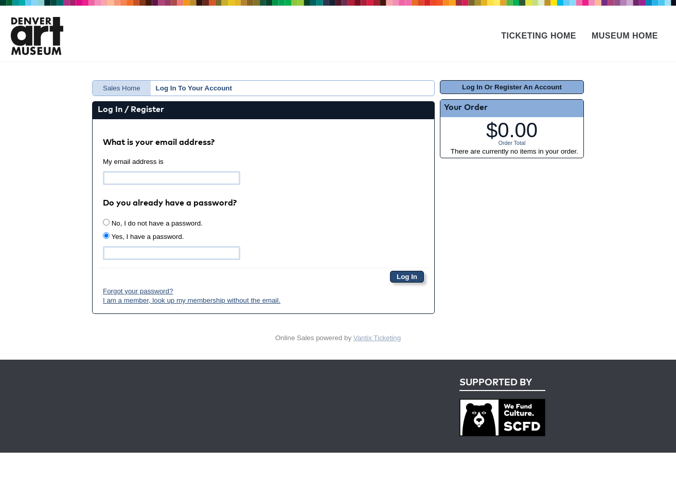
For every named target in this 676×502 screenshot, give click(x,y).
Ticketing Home (538, 35)
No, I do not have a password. (153, 223)
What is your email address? (159, 143)
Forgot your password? (138, 291)
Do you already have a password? (170, 203)
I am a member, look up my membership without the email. (191, 300)
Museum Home (625, 35)
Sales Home (121, 88)
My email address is (133, 161)
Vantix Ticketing (377, 338)
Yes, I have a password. (143, 236)
